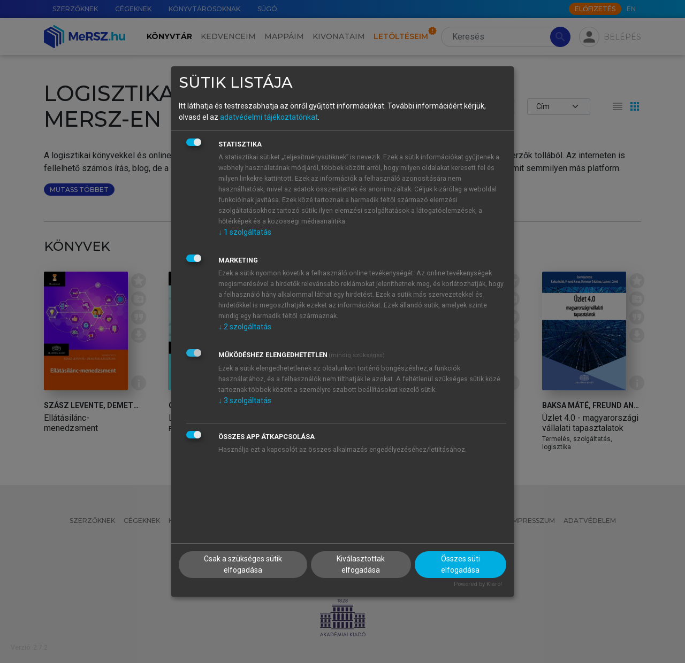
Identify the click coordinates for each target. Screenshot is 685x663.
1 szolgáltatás (244, 232)
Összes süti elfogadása (460, 564)
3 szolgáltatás (244, 400)
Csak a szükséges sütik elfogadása (243, 564)
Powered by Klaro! (478, 584)
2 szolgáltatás (244, 326)
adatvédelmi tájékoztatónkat (269, 117)
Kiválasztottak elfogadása (361, 564)
